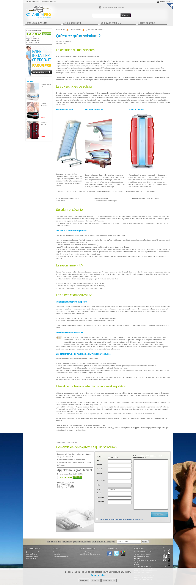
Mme (112, 457)
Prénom (100, 464)
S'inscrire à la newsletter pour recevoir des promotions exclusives (81, 541)
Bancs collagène (72, 23)
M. (118, 457)
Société (99, 469)
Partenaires (57, 554)
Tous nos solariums (36, 23)
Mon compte (165, 1)
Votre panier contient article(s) (113, 7)
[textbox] (120, 481)
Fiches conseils (146, 23)
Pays (98, 489)
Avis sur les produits (48, 1)
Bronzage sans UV (110, 23)
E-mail (99, 493)
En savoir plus (98, 575)
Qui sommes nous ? (32, 552)
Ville (98, 485)
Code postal (101, 481)
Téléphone (101, 497)
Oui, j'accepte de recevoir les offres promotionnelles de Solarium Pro (121, 519)
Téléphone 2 (101, 501)
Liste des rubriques (32, 1)
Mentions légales (31, 554)
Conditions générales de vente (90, 554)
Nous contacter (31, 558)
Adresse (99, 473)
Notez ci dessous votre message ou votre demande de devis (148, 456)
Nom (99, 460)
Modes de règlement (87, 552)
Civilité (99, 457)
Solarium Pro (60, 29)
